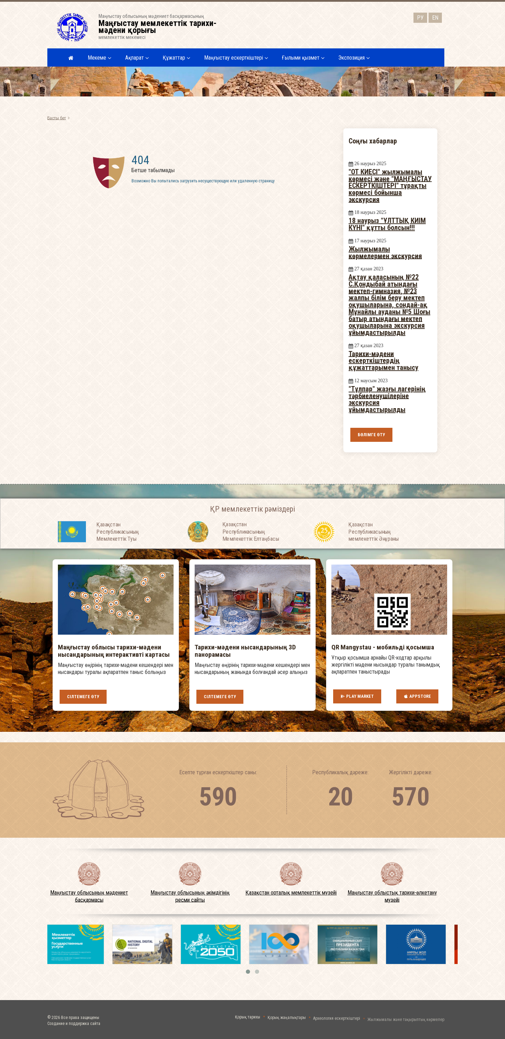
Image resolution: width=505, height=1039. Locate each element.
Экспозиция (354, 57)
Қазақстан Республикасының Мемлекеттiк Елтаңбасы (250, 550)
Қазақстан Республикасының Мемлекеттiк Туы (117, 550)
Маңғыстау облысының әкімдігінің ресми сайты (190, 896)
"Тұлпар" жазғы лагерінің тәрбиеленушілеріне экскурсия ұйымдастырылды (387, 399)
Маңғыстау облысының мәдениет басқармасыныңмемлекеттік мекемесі (162, 26)
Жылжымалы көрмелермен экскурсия (385, 252)
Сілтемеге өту (83, 696)
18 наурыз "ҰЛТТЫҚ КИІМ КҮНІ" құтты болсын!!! (387, 224)
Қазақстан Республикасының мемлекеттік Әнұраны (374, 550)
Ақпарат (137, 57)
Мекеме (99, 57)
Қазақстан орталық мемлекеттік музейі (291, 892)
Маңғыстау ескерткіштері (236, 57)
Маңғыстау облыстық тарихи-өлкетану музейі (392, 896)
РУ (420, 17)
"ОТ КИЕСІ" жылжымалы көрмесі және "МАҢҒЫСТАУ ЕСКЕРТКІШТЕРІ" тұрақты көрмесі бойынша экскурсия (390, 186)
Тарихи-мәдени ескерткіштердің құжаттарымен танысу (383, 360)
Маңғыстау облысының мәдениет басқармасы (89, 896)
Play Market (357, 696)
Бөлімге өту (371, 434)
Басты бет (56, 117)
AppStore (417, 696)
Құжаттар (176, 57)
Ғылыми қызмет (303, 57)
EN (435, 17)
